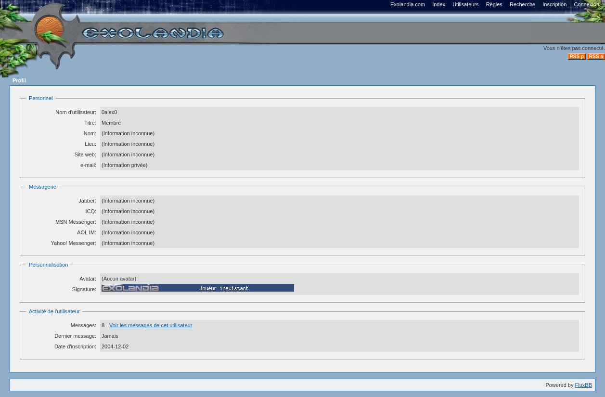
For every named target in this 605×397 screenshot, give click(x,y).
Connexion (586, 4)
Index (438, 4)
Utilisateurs (465, 4)
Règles (494, 4)
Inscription (554, 4)
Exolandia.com (407, 4)
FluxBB (583, 385)
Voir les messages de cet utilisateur (150, 325)
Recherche (522, 4)
